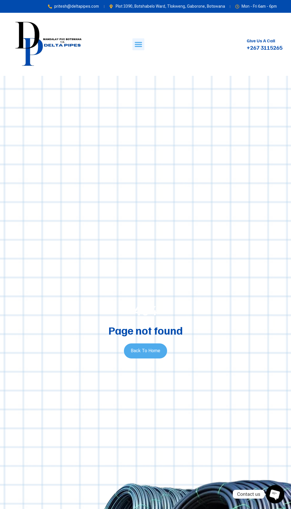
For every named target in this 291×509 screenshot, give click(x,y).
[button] (138, 44)
